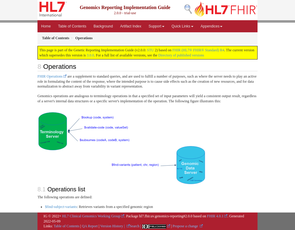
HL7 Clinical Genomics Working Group (91, 216)
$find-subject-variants (61, 207)
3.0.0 (90, 55)
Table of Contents (72, 26)
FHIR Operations (50, 76)
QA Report (90, 226)
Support (156, 26)
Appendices (212, 26)
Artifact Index (130, 26)
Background (103, 26)
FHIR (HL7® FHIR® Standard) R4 (198, 50)
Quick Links (182, 26)
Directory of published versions (181, 55)
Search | (136, 226)
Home (46, 26)
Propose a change (186, 226)
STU (150, 50)
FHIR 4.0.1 (215, 216)
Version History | (113, 226)
